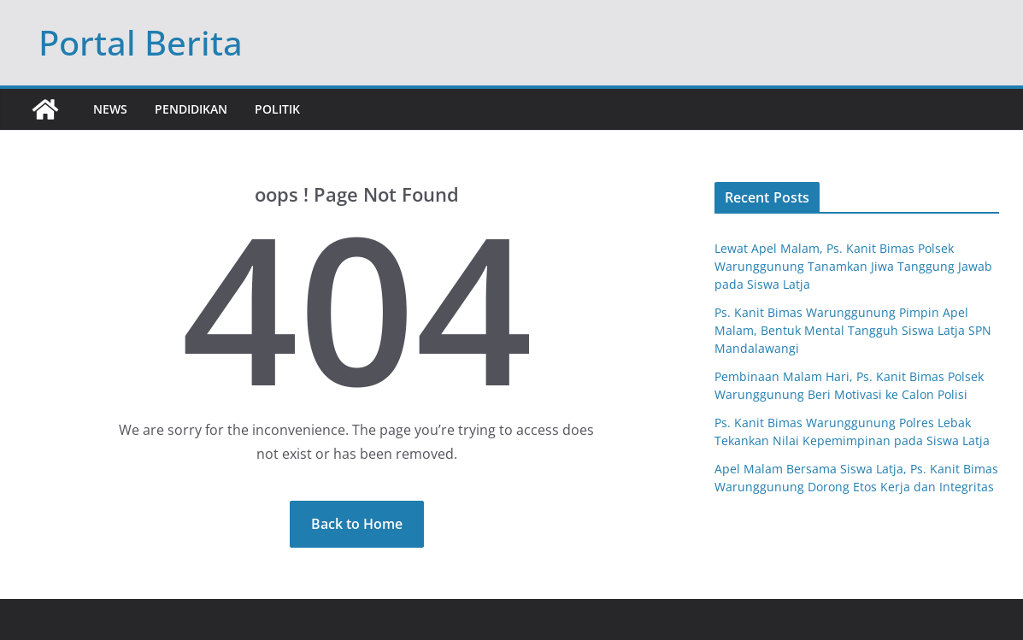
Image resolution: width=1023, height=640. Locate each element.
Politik (277, 109)
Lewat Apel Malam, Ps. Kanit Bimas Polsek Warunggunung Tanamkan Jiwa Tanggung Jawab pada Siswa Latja (853, 266)
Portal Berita (140, 42)
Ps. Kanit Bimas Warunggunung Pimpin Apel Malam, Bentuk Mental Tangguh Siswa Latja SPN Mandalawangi (852, 330)
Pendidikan (191, 109)
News (110, 109)
